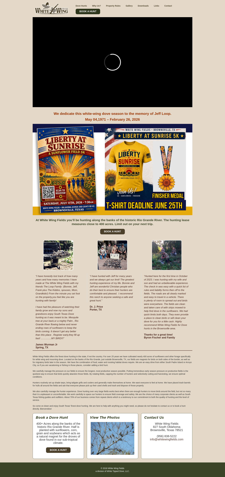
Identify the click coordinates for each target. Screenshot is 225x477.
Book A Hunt (87, 11)
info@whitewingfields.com (166, 439)
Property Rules (113, 6)
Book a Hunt (58, 450)
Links (156, 6)
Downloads (143, 6)
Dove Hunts (81, 6)
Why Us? (96, 6)
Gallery (129, 6)
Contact (168, 6)
